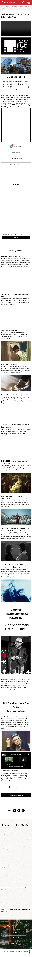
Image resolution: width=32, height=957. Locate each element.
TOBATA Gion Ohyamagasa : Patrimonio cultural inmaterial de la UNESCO (15, 910)
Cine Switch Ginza (16, 171)
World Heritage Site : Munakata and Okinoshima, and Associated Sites (16, 888)
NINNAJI (3, 867)
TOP (2, 6)
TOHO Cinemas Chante (16, 158)
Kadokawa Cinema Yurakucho (16, 164)
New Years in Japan (6, 847)
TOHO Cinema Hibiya (16, 152)
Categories (7, 6)
